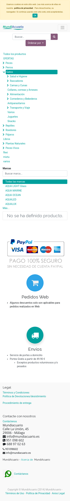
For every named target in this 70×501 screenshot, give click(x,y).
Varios (11, 112)
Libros (6, 139)
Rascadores (16, 80)
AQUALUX (10, 204)
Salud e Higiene (18, 76)
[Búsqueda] (54, 37)
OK (35, 15)
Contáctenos (10, 421)
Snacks (12, 121)
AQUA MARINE (13, 190)
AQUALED (10, 199)
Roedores (11, 130)
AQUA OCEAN (13, 195)
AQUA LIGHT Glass (15, 186)
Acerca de (27, 459)
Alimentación (17, 94)
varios (6, 161)
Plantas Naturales (15, 143)
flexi (5, 152)
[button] (36, 43)
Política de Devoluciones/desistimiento (24, 396)
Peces (9, 63)
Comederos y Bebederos (23, 98)
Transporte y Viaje (20, 107)
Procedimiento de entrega (17, 403)
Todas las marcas (15, 181)
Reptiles (10, 125)
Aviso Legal (58, 493)
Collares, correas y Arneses (23, 89)
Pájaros (10, 134)
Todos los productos (14, 54)
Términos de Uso (14, 493)
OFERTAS (8, 58)
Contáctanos (15, 473)
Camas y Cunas (18, 85)
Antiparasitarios (16, 103)
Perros (9, 67)
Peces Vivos (12, 148)
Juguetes (13, 116)
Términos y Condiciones (16, 392)
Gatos (9, 71)
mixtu (6, 156)
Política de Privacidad (38, 493)
